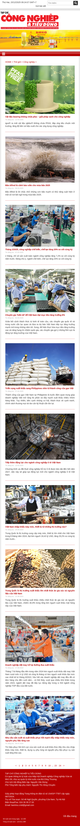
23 (55, 765)
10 (49, 765)
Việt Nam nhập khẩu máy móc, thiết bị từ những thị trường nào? (36, 527)
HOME (8, 62)
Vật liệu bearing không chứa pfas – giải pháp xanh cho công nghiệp (37, 117)
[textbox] (60, 3)
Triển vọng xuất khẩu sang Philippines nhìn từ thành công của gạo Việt (39, 388)
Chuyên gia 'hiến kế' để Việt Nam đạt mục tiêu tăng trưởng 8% (35, 315)
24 (60, 765)
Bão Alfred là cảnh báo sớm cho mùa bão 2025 (27, 185)
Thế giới (17, 62)
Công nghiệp (29, 62)
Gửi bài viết (41, 6)
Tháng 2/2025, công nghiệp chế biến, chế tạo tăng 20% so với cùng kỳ (38, 249)
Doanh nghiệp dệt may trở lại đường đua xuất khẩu (29, 665)
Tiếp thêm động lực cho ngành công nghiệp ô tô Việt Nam (33, 462)
